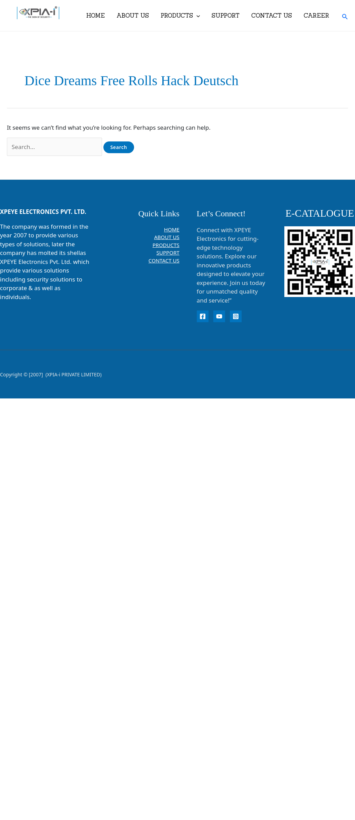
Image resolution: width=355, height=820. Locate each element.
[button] (196, 15)
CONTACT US (271, 15)
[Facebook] (203, 316)
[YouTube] (219, 316)
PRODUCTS (166, 244)
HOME (95, 15)
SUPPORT (226, 15)
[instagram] (236, 316)
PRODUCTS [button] (180, 15)
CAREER (316, 15)
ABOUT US (132, 15)
